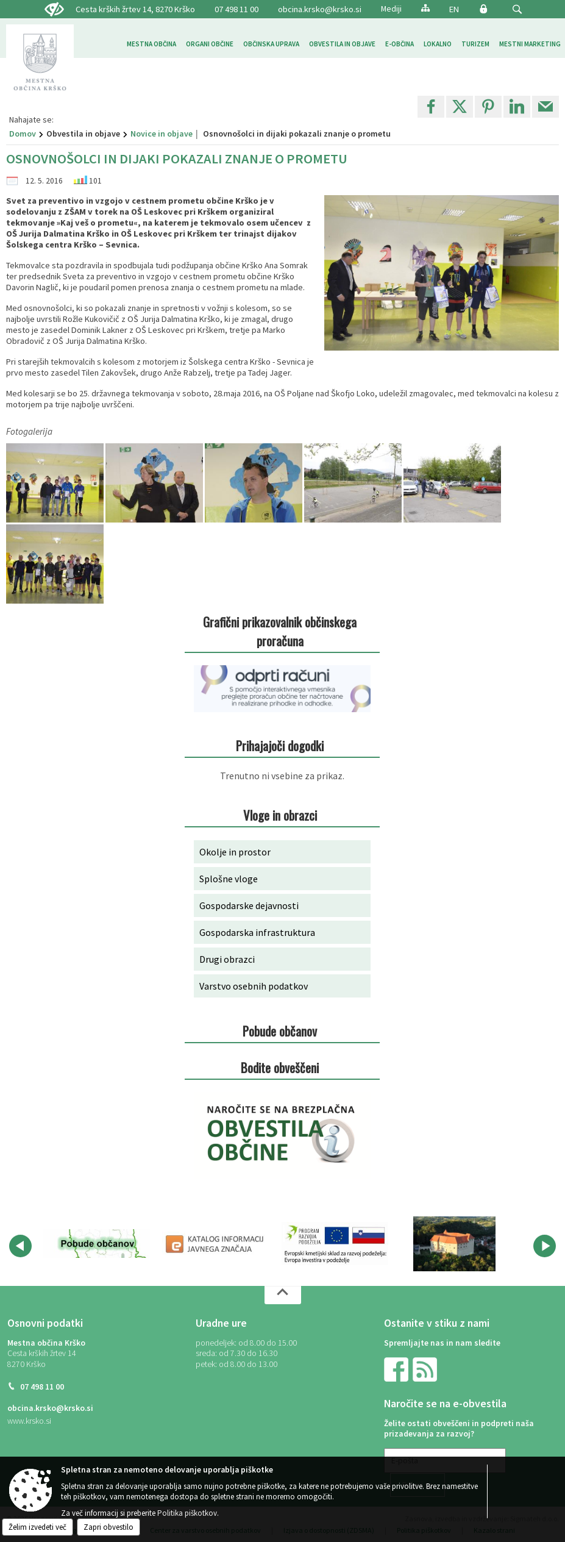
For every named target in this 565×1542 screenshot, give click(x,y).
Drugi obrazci (227, 959)
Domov (22, 133)
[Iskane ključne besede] (506, 10)
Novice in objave (161, 133)
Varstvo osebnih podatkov (253, 986)
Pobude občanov (280, 1030)
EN (454, 9)
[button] (517, 9)
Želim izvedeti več (37, 1527)
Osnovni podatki (45, 1323)
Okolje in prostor (235, 852)
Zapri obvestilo (108, 1527)
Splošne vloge (228, 879)
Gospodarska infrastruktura (257, 932)
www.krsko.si (29, 1421)
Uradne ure (221, 1323)
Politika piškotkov (187, 1513)
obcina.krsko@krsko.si (319, 9)
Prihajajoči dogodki (280, 745)
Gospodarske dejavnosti (249, 905)
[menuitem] (151, 44)
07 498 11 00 (42, 1387)
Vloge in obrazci (280, 814)
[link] (431, 107)
